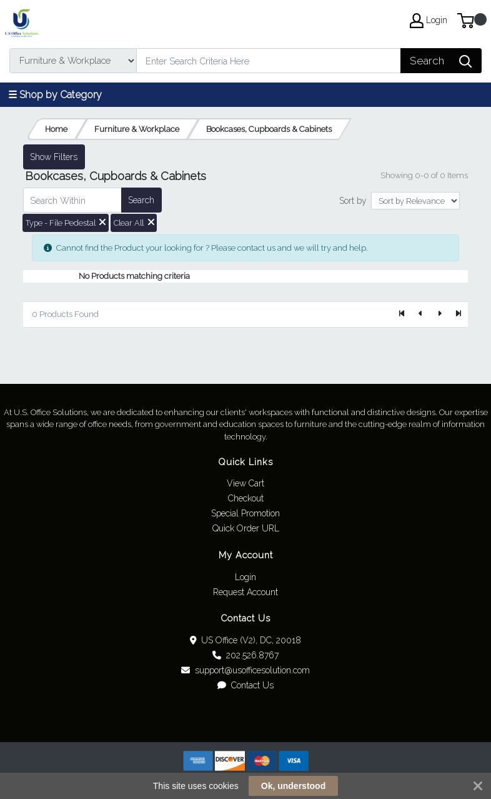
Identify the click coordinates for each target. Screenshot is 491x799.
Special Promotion (245, 513)
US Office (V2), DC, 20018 (246, 640)
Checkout (246, 498)
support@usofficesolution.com (245, 670)
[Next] (439, 314)
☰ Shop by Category (55, 95)
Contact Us (245, 685)
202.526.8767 (245, 655)
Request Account (245, 592)
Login (245, 577)
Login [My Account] (428, 20)
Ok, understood (293, 786)
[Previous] (421, 314)
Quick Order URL (245, 528)
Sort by (353, 201)
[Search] (268, 60)
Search (141, 200)
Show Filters (53, 157)
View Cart (245, 483)
